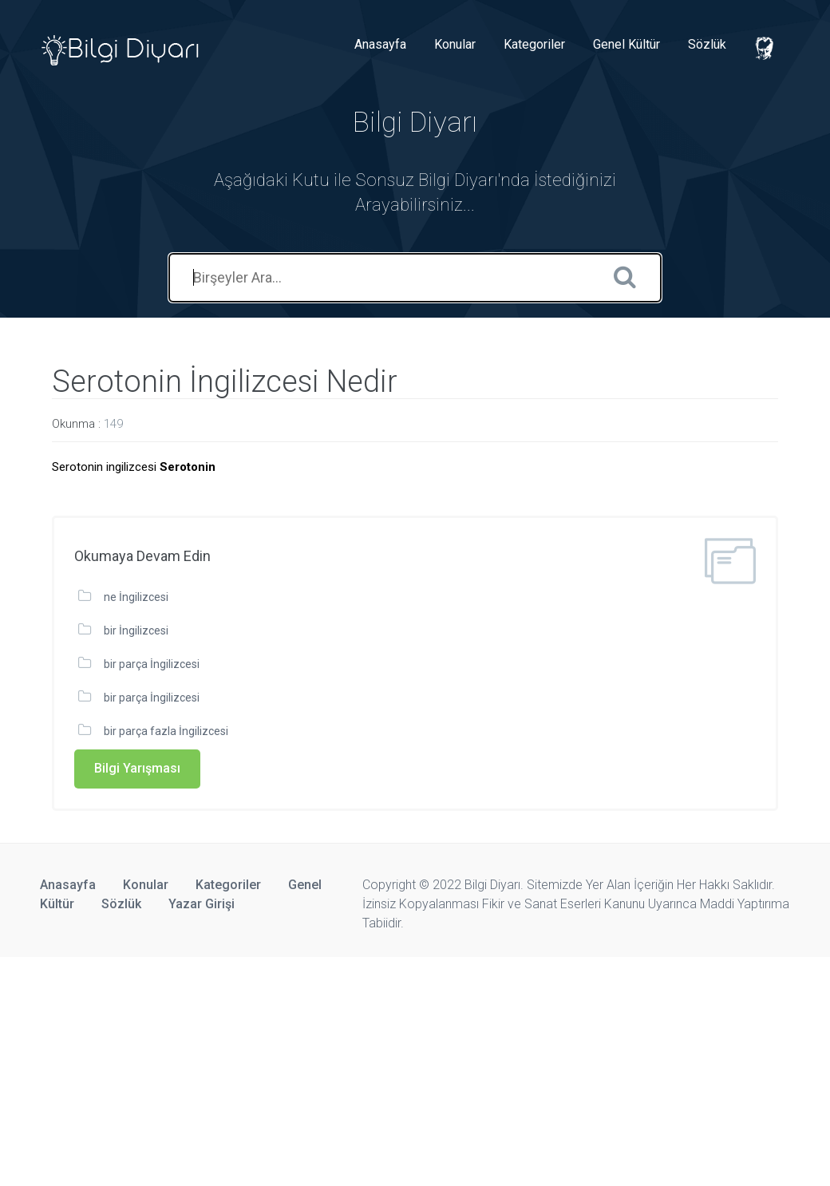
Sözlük (707, 44)
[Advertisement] (415, 1068)
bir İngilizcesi (136, 630)
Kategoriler (534, 44)
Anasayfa (380, 44)
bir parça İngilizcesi (152, 664)
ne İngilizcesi (136, 597)
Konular (455, 44)
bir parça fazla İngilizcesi (166, 731)
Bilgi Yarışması (137, 768)
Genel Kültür (626, 44)
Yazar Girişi (201, 903)
